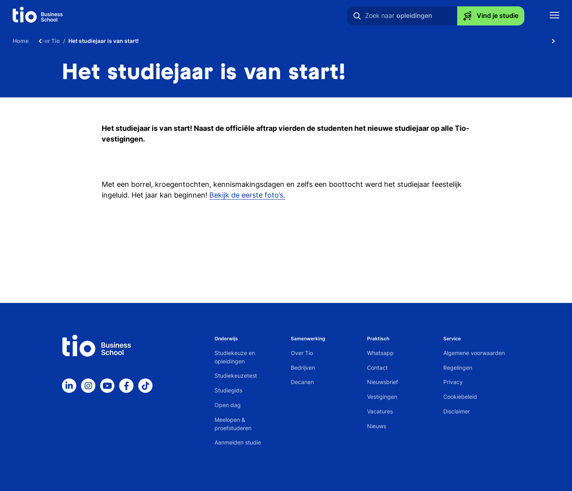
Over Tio (302, 352)
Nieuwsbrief (382, 381)
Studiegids (228, 390)
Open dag (227, 405)
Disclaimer (456, 411)
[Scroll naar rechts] (553, 41)
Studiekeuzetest (235, 375)
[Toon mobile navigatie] (554, 16)
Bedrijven (303, 367)
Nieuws (376, 426)
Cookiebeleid (460, 396)
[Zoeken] (357, 16)
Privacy (453, 381)
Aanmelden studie (237, 442)
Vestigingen (382, 396)
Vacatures (380, 411)
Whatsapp (380, 352)
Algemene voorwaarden (474, 352)
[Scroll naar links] (40, 41)
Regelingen (457, 367)
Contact (377, 367)
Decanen (302, 381)
